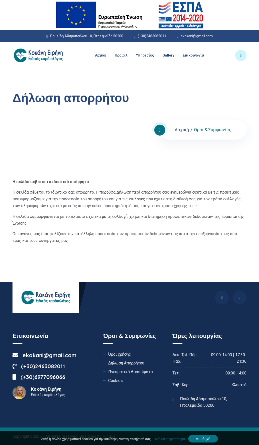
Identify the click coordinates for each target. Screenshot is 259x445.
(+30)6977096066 (38, 376)
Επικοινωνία (193, 55)
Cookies (115, 381)
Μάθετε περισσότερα (170, 439)
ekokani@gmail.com (197, 36)
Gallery (168, 55)
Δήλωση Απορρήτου (126, 363)
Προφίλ (121, 55)
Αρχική (100, 55)
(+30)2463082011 (38, 366)
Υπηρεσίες (145, 55)
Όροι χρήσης (119, 354)
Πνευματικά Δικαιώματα (130, 372)
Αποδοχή (203, 439)
